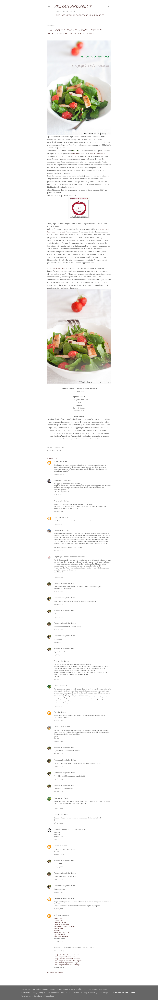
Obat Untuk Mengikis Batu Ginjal (66, 963)
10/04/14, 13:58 (58, 577)
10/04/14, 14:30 (59, 655)
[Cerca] (109, 6)
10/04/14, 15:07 (58, 679)
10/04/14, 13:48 (58, 550)
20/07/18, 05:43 (59, 968)
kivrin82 (57, 462)
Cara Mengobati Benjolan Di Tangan (67, 965)
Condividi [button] (50, 447)
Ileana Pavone (59, 480)
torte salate (52, 232)
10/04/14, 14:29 (58, 629)
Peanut (57, 686)
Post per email (59, 447)
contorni (61, 232)
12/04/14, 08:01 (59, 823)
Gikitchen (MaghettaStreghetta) (66, 829)
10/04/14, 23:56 (58, 741)
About (91, 15)
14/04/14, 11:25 (58, 879)
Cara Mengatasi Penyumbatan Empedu (68, 961)
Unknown (57, 518)
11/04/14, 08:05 (58, 792)
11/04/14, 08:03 (59, 754)
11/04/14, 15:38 (58, 808)
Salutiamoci (75, 153)
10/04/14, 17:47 (58, 706)
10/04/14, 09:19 (58, 511)
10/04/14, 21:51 (58, 720)
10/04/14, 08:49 (59, 495)
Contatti (99, 15)
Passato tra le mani (97, 153)
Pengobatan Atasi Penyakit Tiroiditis (67, 955)
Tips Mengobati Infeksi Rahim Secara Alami (70, 948)
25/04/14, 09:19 (58, 909)
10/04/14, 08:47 (59, 474)
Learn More (120, 992)
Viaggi (68, 15)
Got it (134, 992)
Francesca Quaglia (61, 583)
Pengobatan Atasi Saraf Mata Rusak (67, 959)
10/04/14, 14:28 (58, 604)
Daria (56, 712)
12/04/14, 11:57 (58, 839)
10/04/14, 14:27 (58, 591)
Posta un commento (55, 973)
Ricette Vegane (56, 450)
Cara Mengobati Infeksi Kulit (64, 957)
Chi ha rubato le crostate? (57, 268)
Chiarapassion (59, 727)
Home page (59, 15)
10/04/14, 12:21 (58, 524)
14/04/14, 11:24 (58, 867)
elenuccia (57, 530)
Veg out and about (72, 6)
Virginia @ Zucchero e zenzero (66, 557)
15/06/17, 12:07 (58, 941)
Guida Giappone (79, 15)
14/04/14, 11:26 (58, 892)
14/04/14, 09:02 (59, 854)
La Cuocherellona (60, 898)
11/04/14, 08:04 (59, 766)
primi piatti (104, 229)
